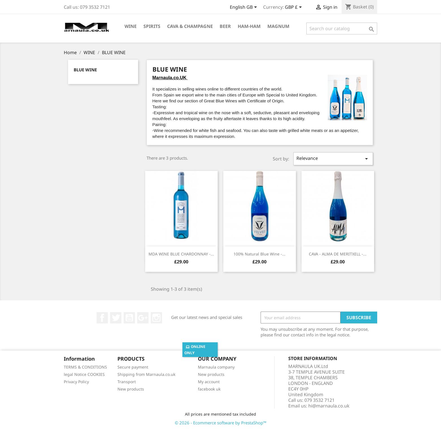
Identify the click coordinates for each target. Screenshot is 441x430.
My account (209, 381)
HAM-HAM (249, 26)
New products (130, 389)
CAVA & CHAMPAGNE (190, 26)
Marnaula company (216, 367)
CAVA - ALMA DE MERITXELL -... (337, 254)
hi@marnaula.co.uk (329, 406)
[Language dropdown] (244, 7)
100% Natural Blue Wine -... (259, 254)
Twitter (115, 317)
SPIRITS (151, 26)
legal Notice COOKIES (84, 374)
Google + (143, 317)
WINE (131, 26)
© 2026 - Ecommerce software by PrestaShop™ (221, 422)
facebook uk (209, 389)
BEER (225, 26)
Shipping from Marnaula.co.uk (146, 374)
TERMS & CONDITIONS (85, 367)
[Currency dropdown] (294, 7)
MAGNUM (278, 26)
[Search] (341, 28)
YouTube (129, 317)
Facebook (102, 317)
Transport (126, 381)
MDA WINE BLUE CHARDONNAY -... (181, 254)
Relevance (333, 158)
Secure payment (132, 367)
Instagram (156, 317)
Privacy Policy (76, 381)
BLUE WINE (85, 69)
